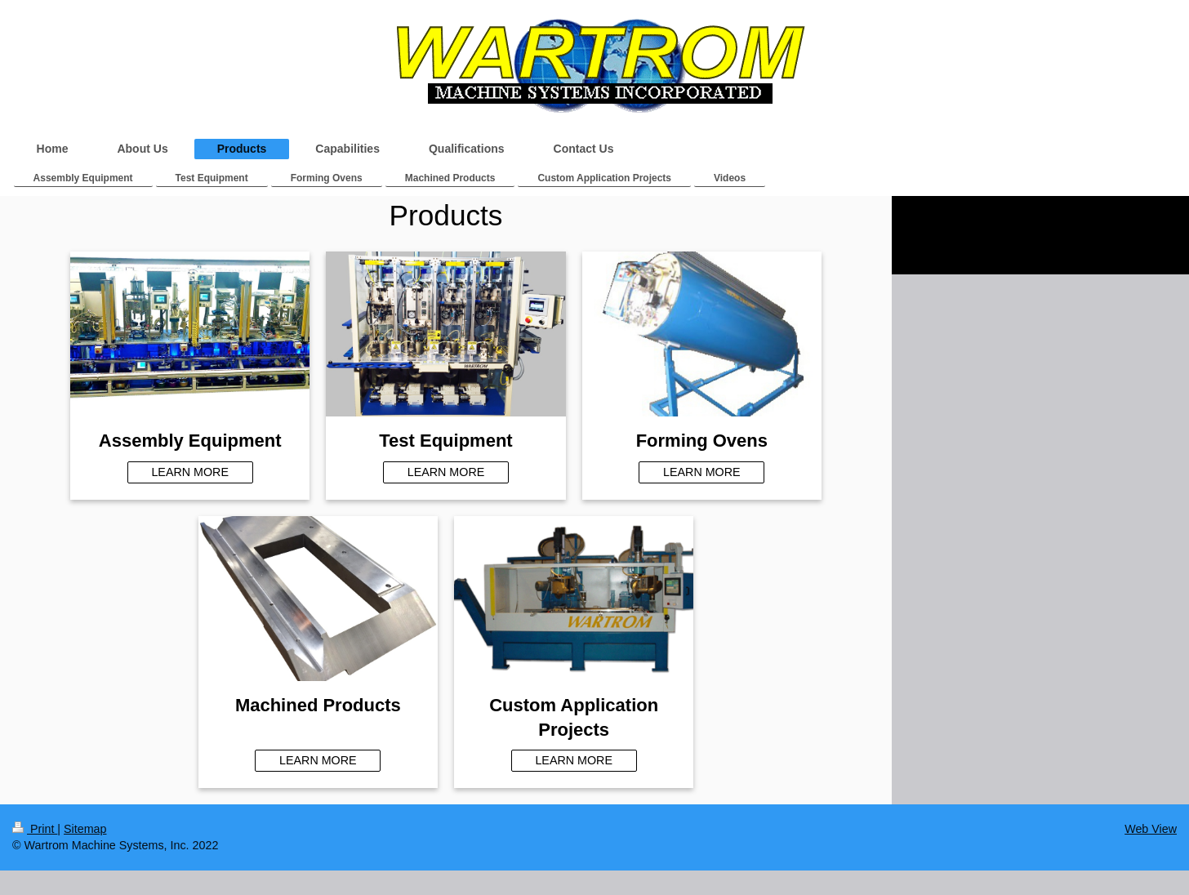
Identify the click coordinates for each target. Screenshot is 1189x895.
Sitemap (85, 828)
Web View (1150, 828)
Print (34, 828)
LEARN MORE (190, 472)
